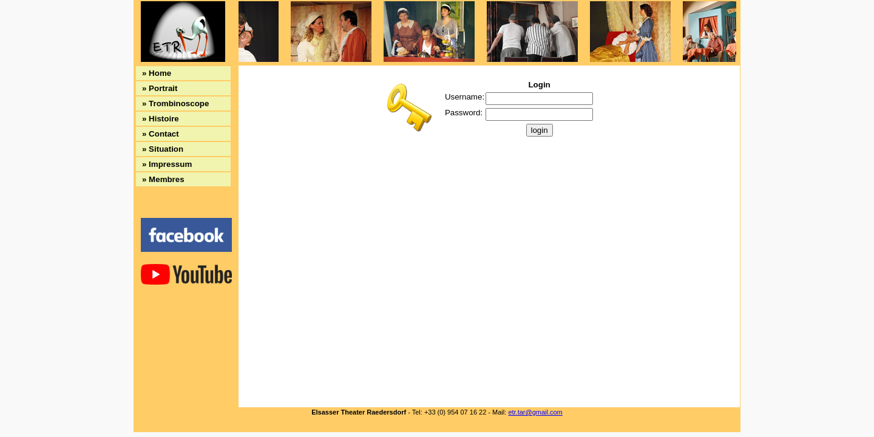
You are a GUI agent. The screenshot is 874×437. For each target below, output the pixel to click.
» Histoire (160, 118)
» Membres (163, 179)
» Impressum (167, 164)
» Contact (160, 133)
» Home (156, 73)
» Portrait (160, 88)
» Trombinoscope (175, 103)
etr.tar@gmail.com (535, 412)
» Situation (162, 149)
